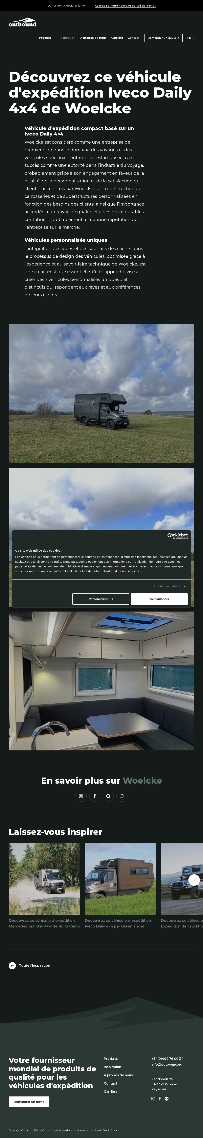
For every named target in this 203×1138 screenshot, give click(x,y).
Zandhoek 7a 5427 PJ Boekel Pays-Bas (164, 1084)
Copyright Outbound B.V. (24, 1130)
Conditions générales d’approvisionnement (66, 1130)
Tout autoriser (159, 598)
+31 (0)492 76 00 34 (167, 1059)
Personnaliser (101, 598)
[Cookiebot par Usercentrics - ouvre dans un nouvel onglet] (170, 536)
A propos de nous (93, 38)
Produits (47, 38)
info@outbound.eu (166, 1064)
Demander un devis (162, 37)
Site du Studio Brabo (106, 1130)
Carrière (117, 38)
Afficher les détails (166, 586)
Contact (134, 38)
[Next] (194, 880)
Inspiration (68, 38)
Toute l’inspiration (34, 965)
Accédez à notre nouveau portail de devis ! (125, 5)
